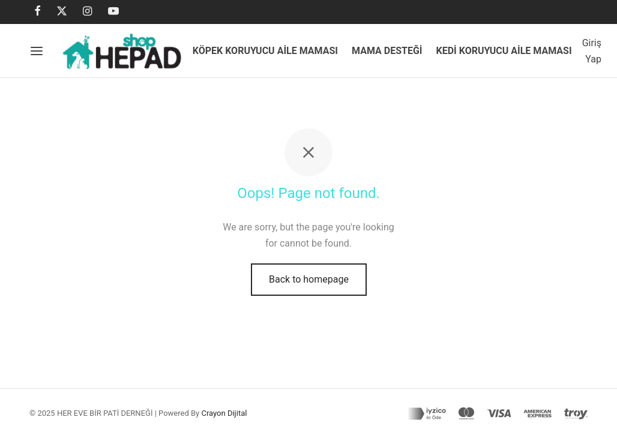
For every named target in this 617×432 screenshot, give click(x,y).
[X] (62, 12)
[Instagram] (87, 12)
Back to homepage (309, 281)
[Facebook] (37, 12)
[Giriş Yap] (591, 51)
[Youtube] (113, 12)
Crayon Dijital (224, 413)
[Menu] (36, 51)
